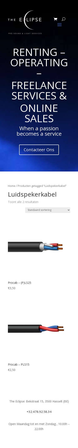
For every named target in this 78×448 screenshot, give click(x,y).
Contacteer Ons (39, 149)
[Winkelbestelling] (47, 210)
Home (11, 186)
